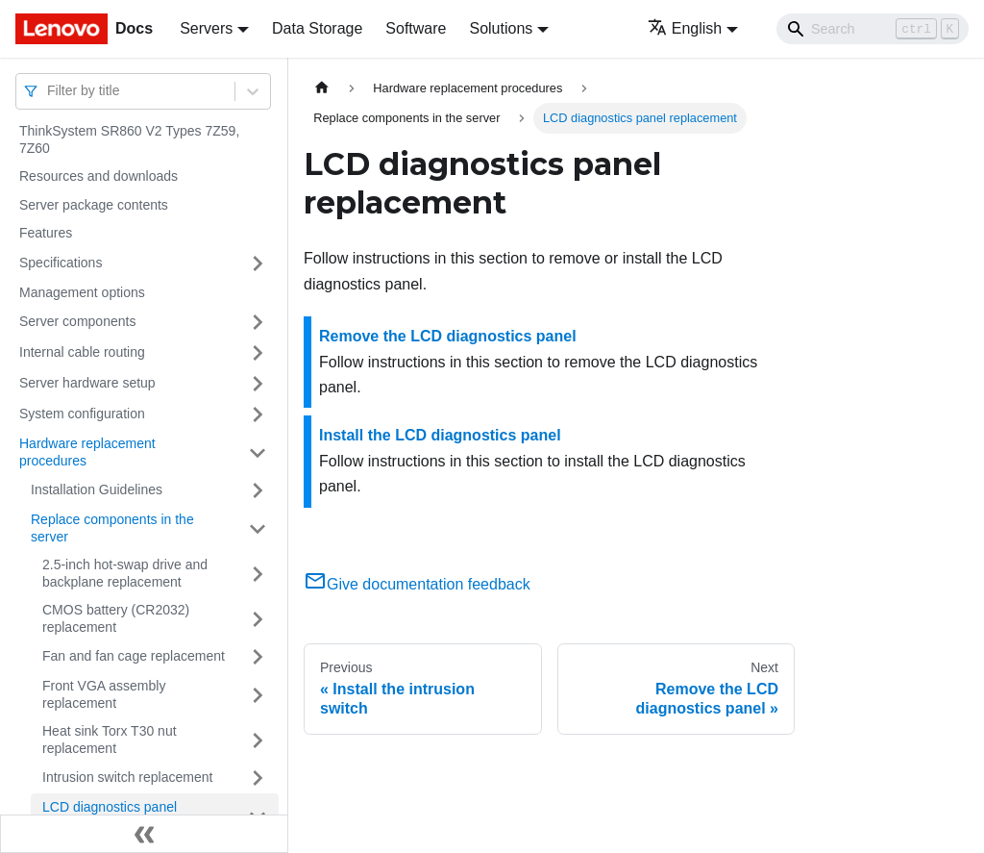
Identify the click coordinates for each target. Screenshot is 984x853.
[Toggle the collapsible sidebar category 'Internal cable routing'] (257, 353)
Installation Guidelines (96, 489)
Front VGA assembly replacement (103, 694)
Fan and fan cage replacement (133, 656)
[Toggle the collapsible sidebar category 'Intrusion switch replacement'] (257, 778)
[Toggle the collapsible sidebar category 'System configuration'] (257, 414)
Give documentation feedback (417, 584)
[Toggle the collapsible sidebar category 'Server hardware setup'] (257, 383)
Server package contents (93, 205)
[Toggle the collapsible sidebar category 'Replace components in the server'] (257, 528)
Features (45, 232)
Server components (77, 321)
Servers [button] (206, 28)
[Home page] (322, 88)
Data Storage (317, 28)
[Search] (872, 28)
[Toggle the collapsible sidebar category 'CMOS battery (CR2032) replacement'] (257, 618)
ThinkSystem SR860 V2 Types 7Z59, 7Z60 (129, 139)
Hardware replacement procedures (87, 452)
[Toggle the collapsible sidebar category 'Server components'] (257, 322)
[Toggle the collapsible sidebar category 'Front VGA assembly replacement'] (257, 694)
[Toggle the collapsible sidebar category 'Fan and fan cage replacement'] (257, 656)
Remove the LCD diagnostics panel (448, 336)
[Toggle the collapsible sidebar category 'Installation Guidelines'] (257, 490)
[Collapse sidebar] (144, 834)
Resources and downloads (98, 176)
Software (415, 28)
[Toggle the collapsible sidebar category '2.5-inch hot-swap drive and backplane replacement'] (257, 573)
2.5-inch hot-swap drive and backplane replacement (125, 573)
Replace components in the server (112, 528)
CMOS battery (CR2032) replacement (115, 618)
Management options (82, 292)
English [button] (685, 28)
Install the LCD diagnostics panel (440, 435)
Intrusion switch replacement (127, 777)
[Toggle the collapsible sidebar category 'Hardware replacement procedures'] (257, 452)
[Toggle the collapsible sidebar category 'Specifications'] (257, 263)
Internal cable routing (82, 352)
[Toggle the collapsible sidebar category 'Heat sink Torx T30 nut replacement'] (257, 740)
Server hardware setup (87, 382)
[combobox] (49, 91)
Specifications (60, 262)
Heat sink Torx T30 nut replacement (109, 739)
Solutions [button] (500, 28)
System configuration (82, 413)
